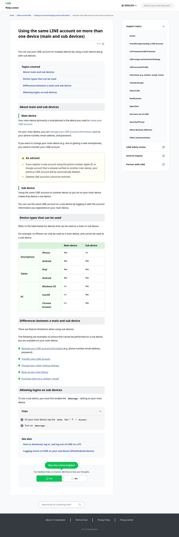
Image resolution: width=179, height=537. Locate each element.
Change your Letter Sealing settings (40, 365)
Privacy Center (126, 520)
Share (101, 43)
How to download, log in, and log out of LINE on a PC (52, 444)
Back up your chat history (35, 372)
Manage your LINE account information (42, 348)
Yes (49, 478)
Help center (12, 7)
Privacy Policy (104, 520)
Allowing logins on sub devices (40, 92)
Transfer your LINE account (36, 359)
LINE (8, 3)
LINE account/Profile (24, 15)
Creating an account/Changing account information (52, 15)
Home (12, 15)
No (74, 478)
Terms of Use (82, 520)
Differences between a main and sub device (47, 85)
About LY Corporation (55, 520)
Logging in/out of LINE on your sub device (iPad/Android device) (58, 451)
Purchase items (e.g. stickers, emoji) (40, 378)
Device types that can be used (39, 78)
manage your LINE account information (70, 131)
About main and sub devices (38, 72)
